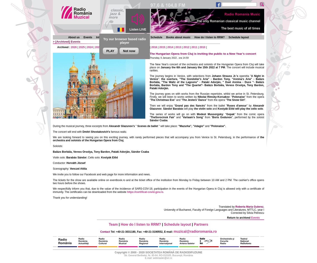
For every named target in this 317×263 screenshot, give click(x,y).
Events (87, 37)
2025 (82, 47)
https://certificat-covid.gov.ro (145, 192)
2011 (194, 47)
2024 (90, 47)
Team (113, 224)
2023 (98, 47)
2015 (162, 47)
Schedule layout (239, 37)
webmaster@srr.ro (162, 258)
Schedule (156, 37)
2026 (74, 47)
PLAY (110, 51)
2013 (178, 47)
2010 (202, 47)
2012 (186, 47)
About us (74, 37)
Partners (201, 224)
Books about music (178, 37)
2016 (154, 47)
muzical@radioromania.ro (195, 231)
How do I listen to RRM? (209, 37)
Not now (129, 51)
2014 (170, 47)
